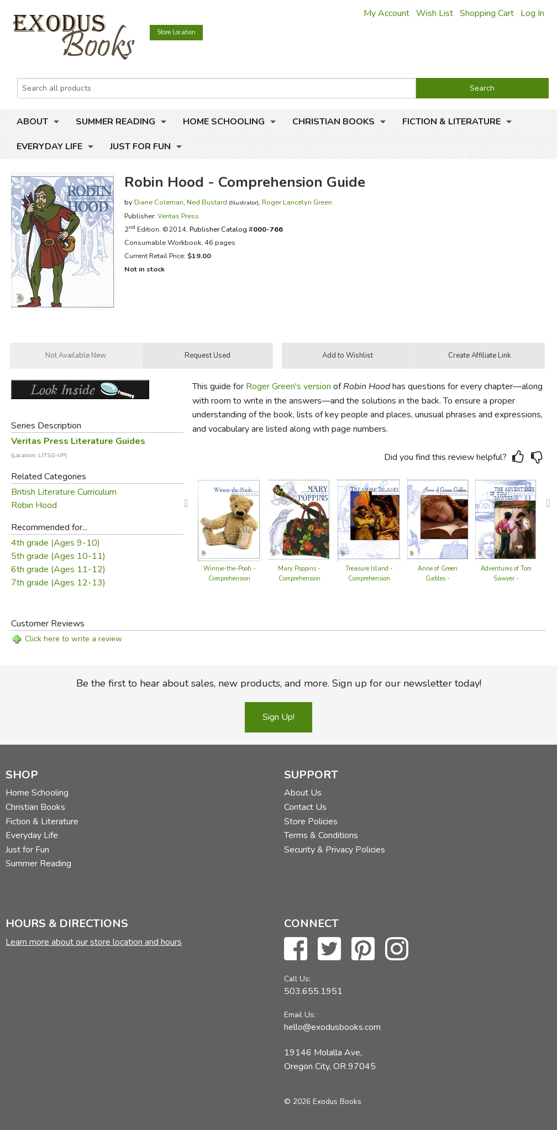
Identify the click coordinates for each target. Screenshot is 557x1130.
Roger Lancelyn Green (297, 202)
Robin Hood (34, 505)
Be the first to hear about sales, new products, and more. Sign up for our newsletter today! (278, 683)
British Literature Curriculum (64, 492)
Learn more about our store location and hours (94, 942)
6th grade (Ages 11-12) (58, 569)
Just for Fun (140, 146)
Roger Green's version (288, 386)
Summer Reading (115, 122)
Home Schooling (224, 122)
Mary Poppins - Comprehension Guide (299, 578)
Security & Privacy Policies (334, 850)
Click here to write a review (73, 639)
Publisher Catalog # (236, 229)
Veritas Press (178, 216)
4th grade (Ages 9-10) (55, 543)
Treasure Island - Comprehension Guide (369, 578)
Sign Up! (278, 717)
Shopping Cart (487, 13)
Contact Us (305, 807)
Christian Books (333, 122)
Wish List (434, 13)
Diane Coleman (158, 202)
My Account (386, 13)
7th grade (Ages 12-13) (58, 583)
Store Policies (311, 821)
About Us (303, 793)
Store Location (176, 32)
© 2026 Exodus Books (322, 1101)
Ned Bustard (207, 202)
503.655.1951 (313, 991)
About (32, 122)
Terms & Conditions (321, 835)
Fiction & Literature (451, 122)
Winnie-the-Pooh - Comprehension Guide (229, 578)
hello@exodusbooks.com (332, 1027)
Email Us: (300, 1014)
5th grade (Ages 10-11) (58, 556)
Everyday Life (49, 146)
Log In (532, 13)
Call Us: (297, 979)
